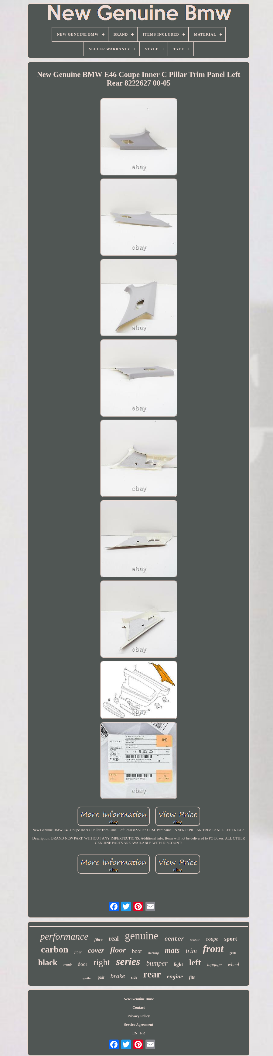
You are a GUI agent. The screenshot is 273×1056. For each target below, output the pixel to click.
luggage (214, 964)
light (178, 964)
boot (137, 951)
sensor (195, 940)
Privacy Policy (139, 1016)
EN (135, 1033)
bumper (156, 963)
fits (192, 977)
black (47, 962)
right (101, 962)
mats (172, 950)
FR (142, 1033)
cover (96, 950)
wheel (233, 964)
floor (118, 949)
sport (230, 938)
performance (64, 936)
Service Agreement (138, 1025)
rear (152, 974)
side (134, 977)
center (174, 939)
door (82, 964)
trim (191, 950)
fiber (78, 952)
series (128, 961)
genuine (142, 936)
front (213, 948)
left (195, 962)
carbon (54, 949)
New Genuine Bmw (139, 999)
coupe (212, 939)
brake (118, 976)
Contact (138, 1007)
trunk (67, 965)
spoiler (87, 978)
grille (233, 953)
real (114, 938)
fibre (98, 939)
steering (153, 953)
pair (101, 977)
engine (175, 976)
